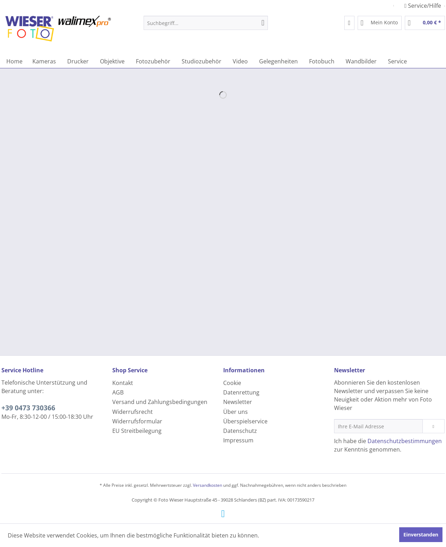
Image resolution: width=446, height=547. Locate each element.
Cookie (232, 383)
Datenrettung (241, 392)
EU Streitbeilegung (137, 431)
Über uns (235, 412)
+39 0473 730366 (28, 407)
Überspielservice (245, 421)
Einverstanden (420, 534)
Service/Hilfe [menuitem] (423, 6)
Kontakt (122, 383)
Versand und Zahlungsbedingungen (159, 402)
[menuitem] (206, 23)
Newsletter (237, 402)
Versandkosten (207, 485)
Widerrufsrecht (132, 412)
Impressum (238, 440)
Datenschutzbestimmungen (405, 441)
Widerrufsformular (137, 421)
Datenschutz (240, 431)
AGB (118, 392)
